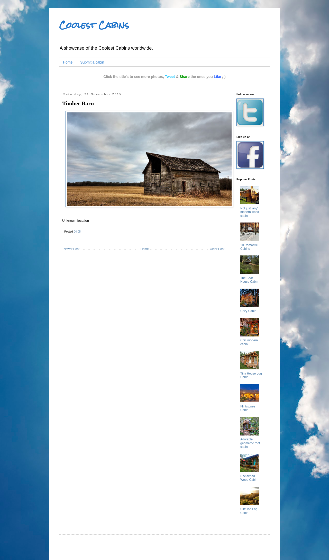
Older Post (217, 249)
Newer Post (71, 249)
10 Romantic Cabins (249, 247)
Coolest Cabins (94, 25)
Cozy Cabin (248, 311)
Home (67, 62)
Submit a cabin (92, 62)
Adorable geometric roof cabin (250, 443)
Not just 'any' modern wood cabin (249, 212)
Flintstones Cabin (247, 408)
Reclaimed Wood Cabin (248, 478)
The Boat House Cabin (249, 279)
